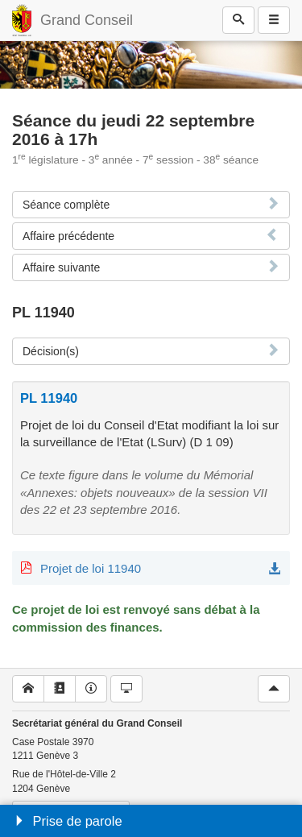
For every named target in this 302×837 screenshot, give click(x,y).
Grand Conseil (86, 20)
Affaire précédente (68, 236)
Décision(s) (51, 351)
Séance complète (66, 204)
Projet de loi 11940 (90, 568)
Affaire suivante (61, 267)
